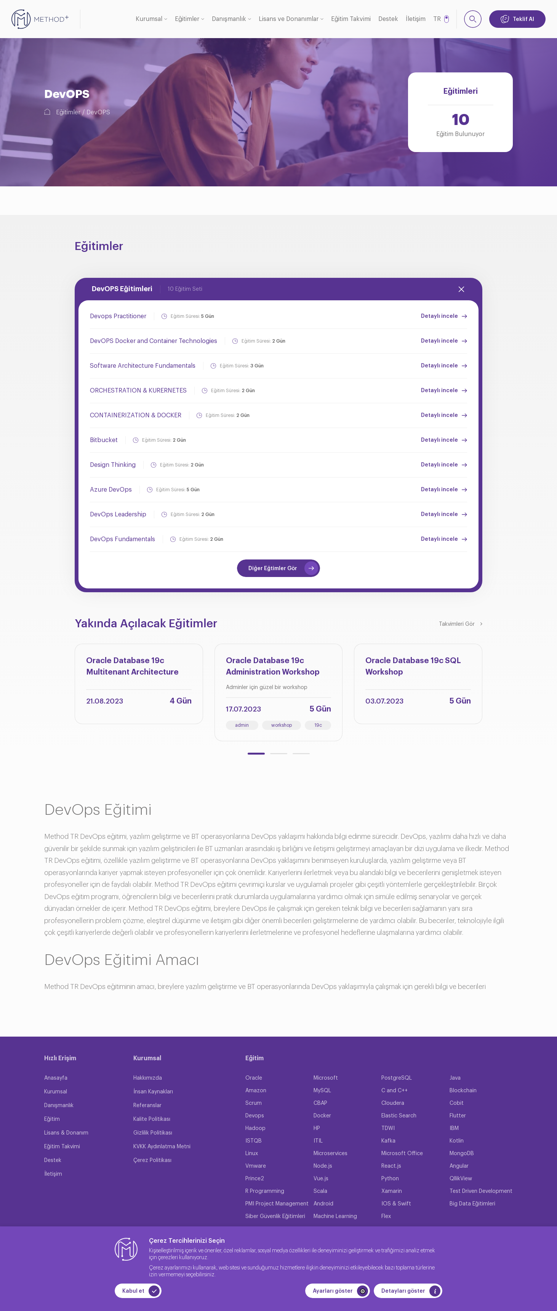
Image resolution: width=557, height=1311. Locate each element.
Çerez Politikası (152, 1160)
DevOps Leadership (118, 514)
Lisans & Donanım (66, 1133)
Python (390, 1178)
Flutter (458, 1116)
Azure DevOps (111, 490)
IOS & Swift (396, 1204)
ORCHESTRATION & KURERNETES (138, 391)
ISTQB (253, 1141)
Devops (254, 1116)
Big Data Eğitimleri (472, 1204)
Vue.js (321, 1178)
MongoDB (462, 1153)
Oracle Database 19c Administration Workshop (273, 666)
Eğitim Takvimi (351, 19)
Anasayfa (55, 1078)
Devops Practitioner (118, 316)
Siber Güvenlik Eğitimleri (275, 1216)
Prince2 (254, 1178)
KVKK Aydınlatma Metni (161, 1146)
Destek (388, 19)
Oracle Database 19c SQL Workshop (413, 666)
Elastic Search (398, 1116)
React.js (391, 1166)
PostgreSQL (396, 1078)
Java (455, 1078)
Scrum (253, 1103)
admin (242, 725)
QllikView (461, 1178)
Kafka (388, 1141)
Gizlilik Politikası (152, 1133)
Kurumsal (149, 19)
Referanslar (147, 1105)
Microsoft (326, 1078)
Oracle (253, 1078)
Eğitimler (187, 19)
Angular (459, 1166)
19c (318, 725)
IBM (454, 1128)
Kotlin (457, 1141)
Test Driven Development (481, 1191)
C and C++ (394, 1090)
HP (317, 1128)
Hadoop (255, 1128)
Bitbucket (104, 440)
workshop (281, 725)
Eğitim (52, 1119)
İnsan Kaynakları (153, 1092)
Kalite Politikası (151, 1119)
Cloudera (392, 1103)
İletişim (416, 19)
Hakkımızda (147, 1078)
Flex (386, 1216)
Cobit (457, 1103)
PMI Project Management (277, 1204)
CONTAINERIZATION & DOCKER (135, 415)
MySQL (322, 1090)
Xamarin (391, 1191)
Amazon (255, 1090)
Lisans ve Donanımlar (289, 19)
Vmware (255, 1166)
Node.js (323, 1166)
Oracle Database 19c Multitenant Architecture (132, 666)
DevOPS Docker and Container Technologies (153, 341)
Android (323, 1204)
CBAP (320, 1103)
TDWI (388, 1128)
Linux (251, 1153)
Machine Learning (335, 1216)
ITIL (318, 1141)
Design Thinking (113, 465)
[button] (256, 754)
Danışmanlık (229, 19)
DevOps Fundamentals (122, 539)
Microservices (330, 1153)
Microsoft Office (402, 1153)
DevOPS (98, 112)
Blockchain (463, 1090)
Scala (320, 1191)
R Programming (264, 1191)
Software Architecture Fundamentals (142, 366)
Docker (322, 1116)
